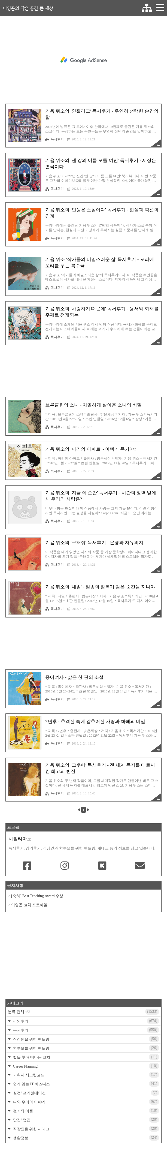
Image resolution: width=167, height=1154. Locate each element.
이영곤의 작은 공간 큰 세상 (28, 8)
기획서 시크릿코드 (85, 1075)
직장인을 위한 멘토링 (85, 1039)
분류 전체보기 (83, 1012)
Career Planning (85, 1066)
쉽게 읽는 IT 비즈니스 (85, 1084)
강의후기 (85, 1021)
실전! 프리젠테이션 (85, 1093)
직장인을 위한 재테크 (85, 1129)
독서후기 (54, 139)
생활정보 (85, 1138)
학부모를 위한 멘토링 (85, 1048)
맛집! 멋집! (85, 1120)
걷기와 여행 (85, 1111)
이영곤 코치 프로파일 (29, 905)
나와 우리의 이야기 (85, 1102)
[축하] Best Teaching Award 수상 (37, 896)
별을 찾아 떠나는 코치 (85, 1057)
